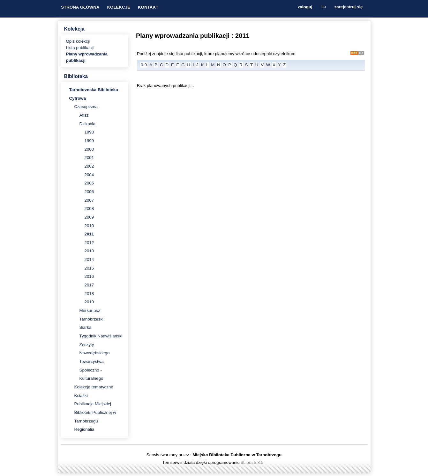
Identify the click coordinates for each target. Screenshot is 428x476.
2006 (89, 191)
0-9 (144, 64)
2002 (89, 166)
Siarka (85, 327)
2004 (89, 174)
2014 (89, 259)
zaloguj (305, 7)
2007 (89, 200)
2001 (89, 157)
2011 (89, 234)
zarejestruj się (348, 7)
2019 (89, 301)
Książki (81, 395)
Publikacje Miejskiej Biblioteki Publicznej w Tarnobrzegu (95, 412)
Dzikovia (87, 123)
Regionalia (84, 429)
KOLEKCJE (118, 7)
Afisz (84, 115)
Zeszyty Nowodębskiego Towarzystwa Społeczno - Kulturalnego (94, 361)
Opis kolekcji (78, 41)
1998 (89, 132)
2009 (89, 217)
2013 (89, 251)
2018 (89, 293)
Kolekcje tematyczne (93, 387)
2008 (89, 208)
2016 (89, 276)
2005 (89, 183)
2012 (89, 242)
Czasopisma (86, 106)
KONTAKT (148, 7)
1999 (89, 140)
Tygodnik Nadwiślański (101, 336)
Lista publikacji (80, 47)
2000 (89, 149)
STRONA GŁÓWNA (80, 7)
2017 (89, 285)
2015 (89, 268)
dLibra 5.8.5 (253, 462)
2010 (89, 225)
